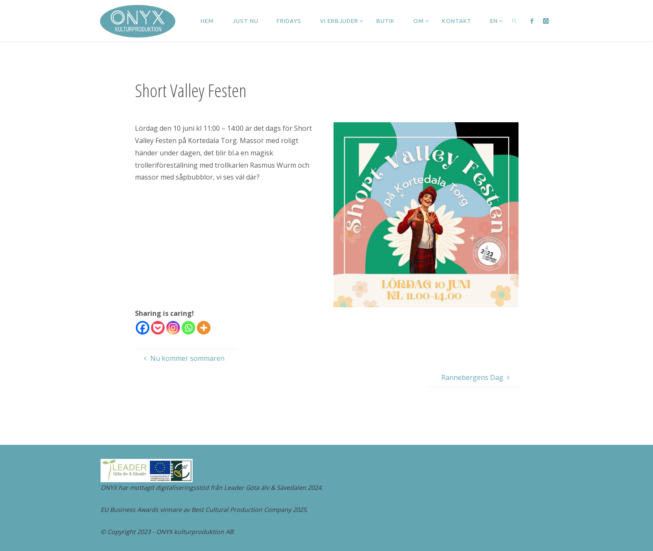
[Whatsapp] (188, 328)
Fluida (504, 464)
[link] (514, 20)
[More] (203, 328)
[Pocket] (158, 328)
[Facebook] (142, 328)
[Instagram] (173, 328)
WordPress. (537, 464)
